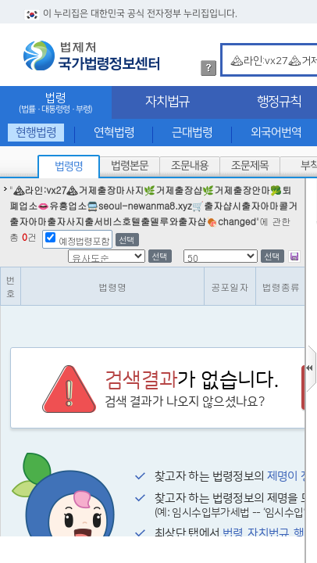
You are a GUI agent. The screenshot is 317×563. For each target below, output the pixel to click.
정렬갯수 (5, 178)
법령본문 (129, 166)
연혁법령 (114, 132)
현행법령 (36, 132)
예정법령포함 (84, 240)
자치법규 (167, 102)
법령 (56, 102)
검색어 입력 (228, 45)
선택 (126, 240)
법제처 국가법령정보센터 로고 (91, 55)
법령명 (69, 166)
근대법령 (192, 132)
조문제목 (250, 166)
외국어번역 (276, 132)
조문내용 (189, 166)
